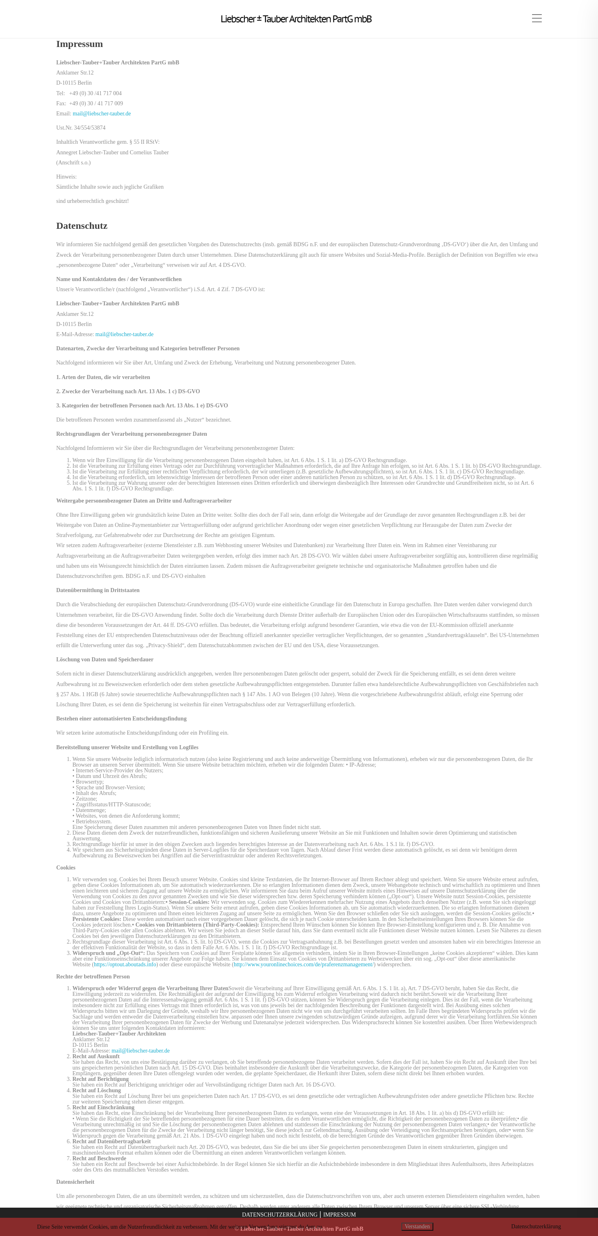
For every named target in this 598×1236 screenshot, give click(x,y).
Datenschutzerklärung (536, 1227)
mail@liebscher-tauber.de (102, 114)
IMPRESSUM (339, 1215)
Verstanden (417, 1226)
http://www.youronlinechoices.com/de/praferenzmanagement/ (304, 964)
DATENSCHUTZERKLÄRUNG (280, 1215)
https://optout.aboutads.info (125, 964)
